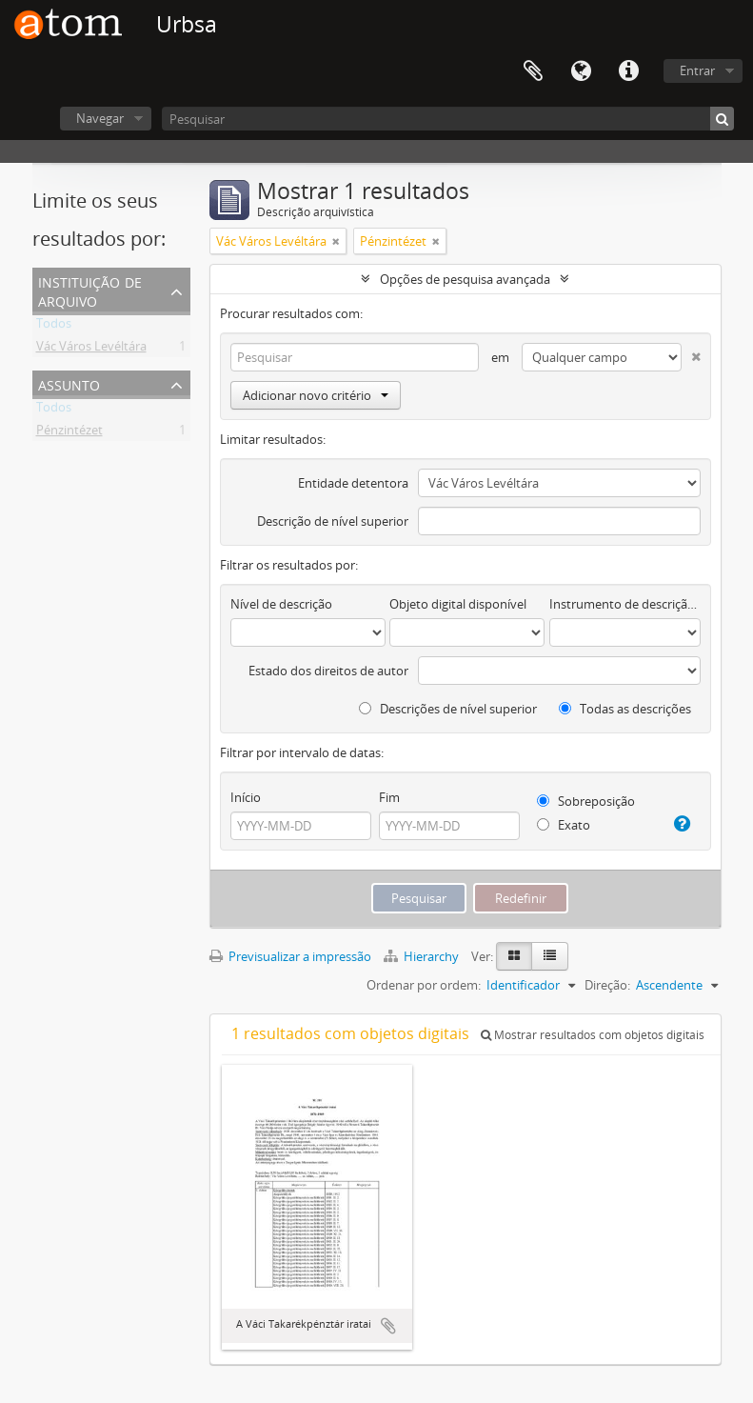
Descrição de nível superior (332, 521)
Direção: (607, 984)
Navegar (100, 118)
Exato (563, 824)
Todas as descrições (625, 708)
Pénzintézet (69, 433)
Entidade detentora (353, 482)
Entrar (697, 70)
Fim (389, 797)
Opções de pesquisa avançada (465, 279)
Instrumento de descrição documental (624, 603)
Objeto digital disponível (457, 603)
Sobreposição (586, 801)
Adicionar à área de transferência (388, 1325)
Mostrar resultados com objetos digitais (592, 1035)
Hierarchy (423, 956)
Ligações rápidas (628, 71)
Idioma (580, 71)
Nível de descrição (281, 603)
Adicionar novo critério (315, 395)
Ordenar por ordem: (424, 984)
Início (245, 797)
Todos (53, 326)
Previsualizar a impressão (290, 956)
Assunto (69, 383)
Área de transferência (533, 71)
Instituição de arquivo (90, 290)
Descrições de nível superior (448, 708)
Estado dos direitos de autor (328, 670)
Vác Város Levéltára (91, 349)
